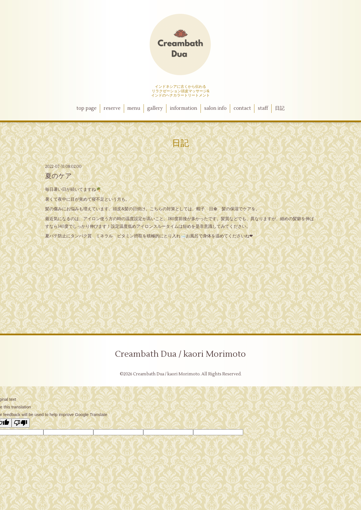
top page (86, 108)
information (183, 108)
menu (133, 108)
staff (263, 108)
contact (242, 108)
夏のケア (58, 176)
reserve (112, 108)
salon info (215, 108)
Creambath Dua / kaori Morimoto (180, 354)
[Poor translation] (21, 423)
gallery (155, 108)
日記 (280, 108)
